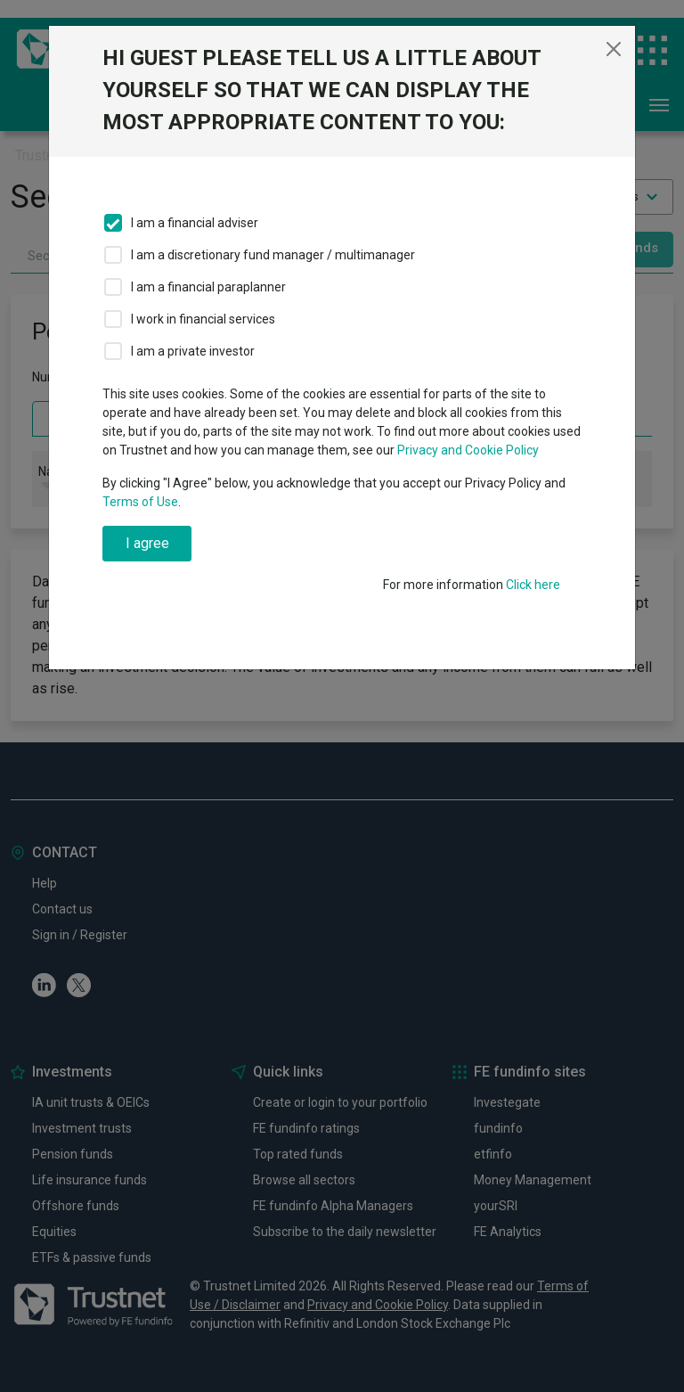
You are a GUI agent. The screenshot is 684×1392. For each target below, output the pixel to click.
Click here (533, 584)
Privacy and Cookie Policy (468, 450)
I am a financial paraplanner (208, 287)
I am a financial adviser (194, 223)
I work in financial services (203, 319)
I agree (147, 543)
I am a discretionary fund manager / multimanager (273, 255)
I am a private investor (193, 351)
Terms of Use (140, 502)
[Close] (613, 49)
